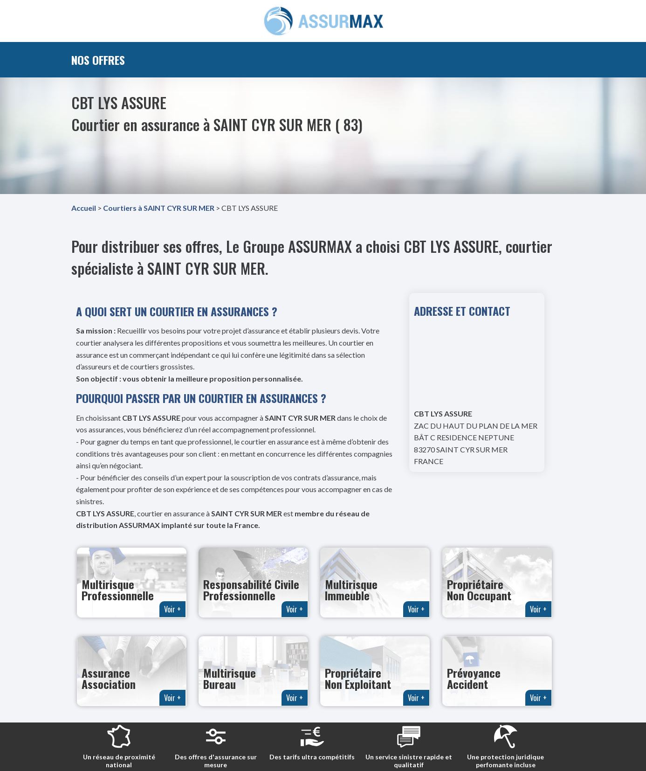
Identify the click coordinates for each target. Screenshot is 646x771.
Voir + (172, 609)
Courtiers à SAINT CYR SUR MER (158, 207)
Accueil (83, 207)
